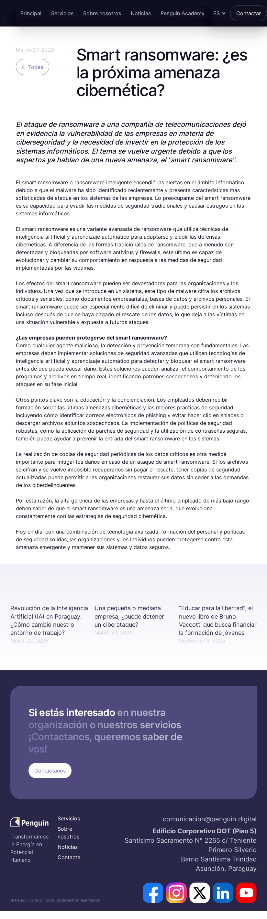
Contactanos (50, 770)
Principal (30, 13)
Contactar (248, 13)
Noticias (141, 13)
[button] (219, 13)
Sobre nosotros (102, 13)
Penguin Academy (183, 13)
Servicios (62, 13)
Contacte (69, 857)
